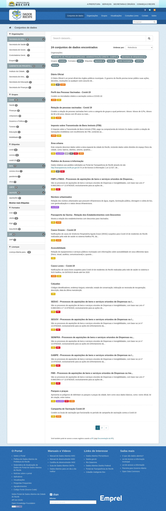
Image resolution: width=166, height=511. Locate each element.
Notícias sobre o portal (23, 473)
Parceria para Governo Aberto (134, 468)
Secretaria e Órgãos (124, 4)
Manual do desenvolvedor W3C (62, 459)
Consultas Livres (132, 16)
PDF (75, 153)
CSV (53, 84)
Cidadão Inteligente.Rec (95, 472)
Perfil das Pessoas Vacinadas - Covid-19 (71, 92)
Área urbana (57, 143)
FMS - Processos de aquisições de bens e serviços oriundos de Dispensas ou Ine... (92, 373)
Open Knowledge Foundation (23, 503)
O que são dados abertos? (133, 456)
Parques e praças (59, 391)
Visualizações (116, 16)
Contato (145, 16)
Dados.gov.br (91, 459)
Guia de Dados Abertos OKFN (62, 466)
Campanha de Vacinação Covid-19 (68, 409)
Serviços (107, 4)
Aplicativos (18, 477)
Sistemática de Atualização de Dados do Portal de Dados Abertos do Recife (28, 467)
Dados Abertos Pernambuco (97, 456)
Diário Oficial (57, 74)
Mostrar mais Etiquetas (19, 203)
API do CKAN (17, 500)
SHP (66, 153)
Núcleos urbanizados (61, 197)
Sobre (154, 16)
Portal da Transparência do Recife (99, 469)
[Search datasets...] (98, 38)
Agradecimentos (20, 486)
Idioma (53, 498)
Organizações (92, 16)
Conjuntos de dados (75, 16)
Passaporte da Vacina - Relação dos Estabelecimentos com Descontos (86, 215)
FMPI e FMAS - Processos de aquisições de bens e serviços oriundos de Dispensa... (92, 179)
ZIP (58, 84)
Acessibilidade (58, 248)
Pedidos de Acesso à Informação (67, 161)
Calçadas (55, 284)
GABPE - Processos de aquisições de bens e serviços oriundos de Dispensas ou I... (92, 355)
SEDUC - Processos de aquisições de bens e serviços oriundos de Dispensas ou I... (92, 302)
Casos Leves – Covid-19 (63, 266)
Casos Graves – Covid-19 (63, 230)
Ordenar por (118, 47)
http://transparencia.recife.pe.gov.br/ (65, 168)
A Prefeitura (93, 4)
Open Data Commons (131, 471)
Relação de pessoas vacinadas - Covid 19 (71, 108)
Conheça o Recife (146, 4)
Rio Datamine (91, 462)
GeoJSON (60, 153)
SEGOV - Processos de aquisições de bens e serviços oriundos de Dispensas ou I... (92, 319)
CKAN (54, 494)
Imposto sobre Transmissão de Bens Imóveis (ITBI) (76, 125)
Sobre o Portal (19, 456)
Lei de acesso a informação (133, 465)
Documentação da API (105, 438)
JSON (63, 84)
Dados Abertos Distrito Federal (98, 466)
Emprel (111, 498)
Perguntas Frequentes (23, 483)
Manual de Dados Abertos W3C (62, 456)
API (92, 438)
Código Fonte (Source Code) (25, 490)
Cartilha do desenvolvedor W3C (62, 462)
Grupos (104, 16)
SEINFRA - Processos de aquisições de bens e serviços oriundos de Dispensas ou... (92, 337)
